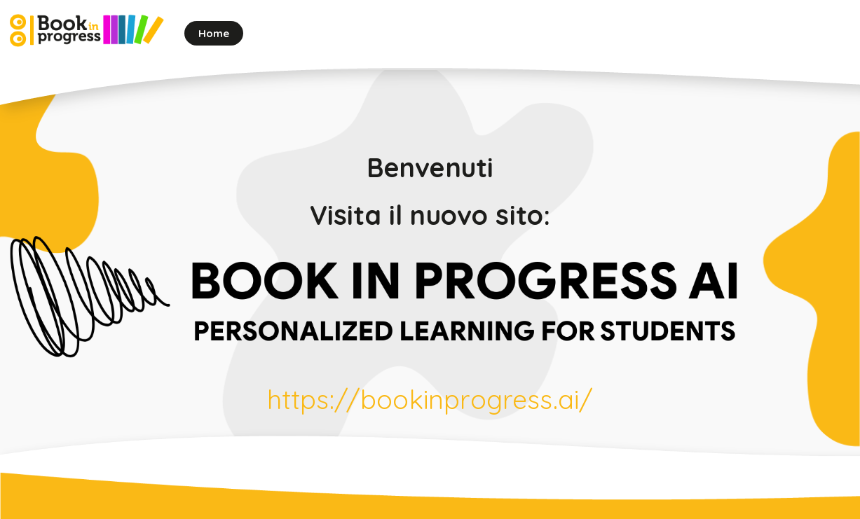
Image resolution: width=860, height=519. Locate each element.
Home (214, 33)
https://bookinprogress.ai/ (430, 398)
